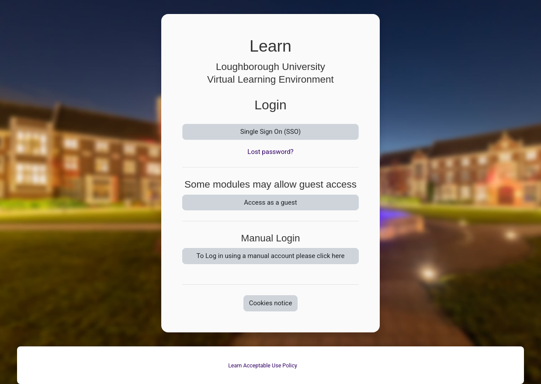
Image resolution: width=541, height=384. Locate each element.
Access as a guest (270, 202)
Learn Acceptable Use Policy (262, 365)
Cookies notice (270, 303)
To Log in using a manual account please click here (271, 256)
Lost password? (270, 152)
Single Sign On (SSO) (270, 132)
